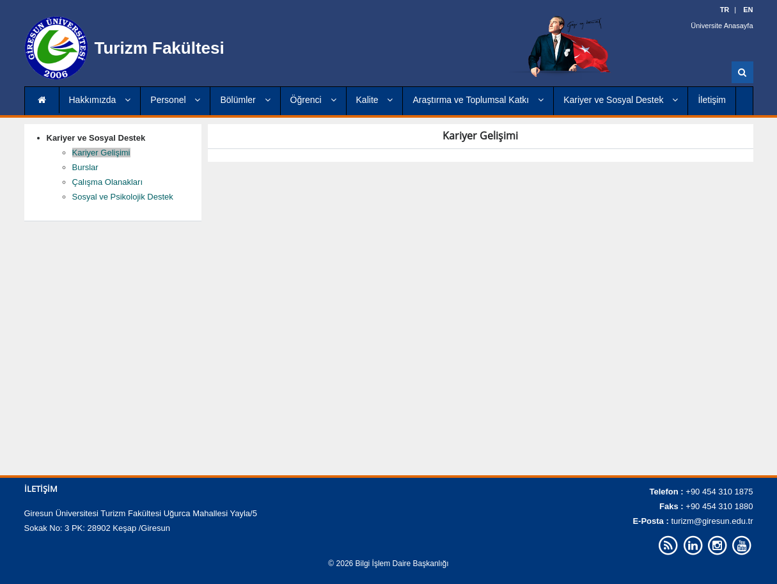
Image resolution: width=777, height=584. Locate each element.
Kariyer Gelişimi (101, 152)
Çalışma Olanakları (107, 182)
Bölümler (245, 100)
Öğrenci (313, 100)
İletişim (712, 100)
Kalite (374, 100)
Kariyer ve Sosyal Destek (620, 100)
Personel (175, 100)
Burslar (85, 167)
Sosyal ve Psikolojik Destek (122, 196)
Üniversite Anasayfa (722, 25)
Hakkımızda (100, 100)
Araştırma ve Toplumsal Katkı (478, 100)
